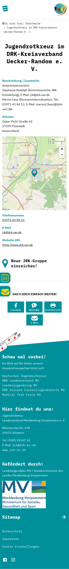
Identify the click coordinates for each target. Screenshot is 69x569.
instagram (13, 559)
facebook (5, 559)
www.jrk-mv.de (14, 450)
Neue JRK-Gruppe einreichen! (29, 263)
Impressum (10, 539)
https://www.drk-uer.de (17, 245)
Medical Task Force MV (21, 394)
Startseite (33, 23)
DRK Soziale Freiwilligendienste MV (33, 390)
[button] (34, 173)
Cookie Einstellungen (20, 546)
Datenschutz (12, 531)
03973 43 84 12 (13, 220)
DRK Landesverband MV (20, 380)
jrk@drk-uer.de (12, 232)
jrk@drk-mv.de (24, 445)
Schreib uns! (5, 290)
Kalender (5, 277)
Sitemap (11, 517)
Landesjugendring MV (19, 385)
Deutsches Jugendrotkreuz (24, 376)
